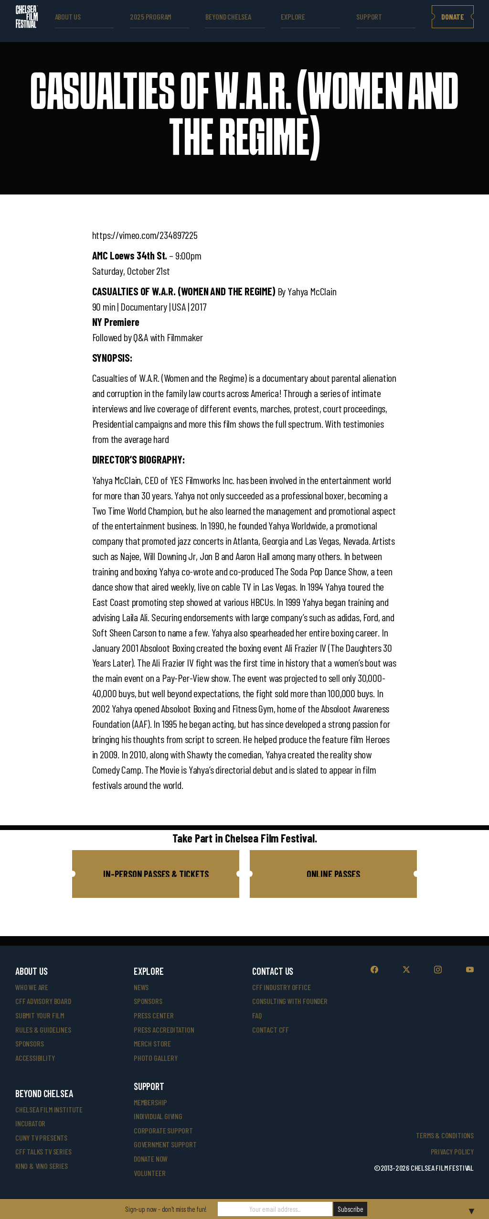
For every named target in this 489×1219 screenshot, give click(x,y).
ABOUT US (68, 16)
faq (256, 1015)
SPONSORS (148, 1000)
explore (293, 16)
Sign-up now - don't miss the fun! (166, 1209)
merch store (152, 1043)
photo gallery (156, 1057)
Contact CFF (270, 1029)
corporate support (163, 1130)
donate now (151, 1158)
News (141, 987)
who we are (31, 987)
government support (165, 1144)
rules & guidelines (43, 1029)
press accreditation (164, 1029)
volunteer (149, 1172)
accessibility (35, 1057)
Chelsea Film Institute (49, 1109)
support (369, 16)
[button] (155, 874)
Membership (150, 1102)
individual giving (158, 1116)
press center (154, 1015)
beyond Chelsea (228, 16)
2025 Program (150, 16)
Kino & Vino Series (41, 1165)
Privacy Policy (452, 1151)
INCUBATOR (30, 1123)
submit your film (39, 1015)
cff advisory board (43, 1000)
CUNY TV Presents (41, 1137)
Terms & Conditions (445, 1135)
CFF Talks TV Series (43, 1151)
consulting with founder (290, 1000)
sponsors (29, 1043)
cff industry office (281, 987)
